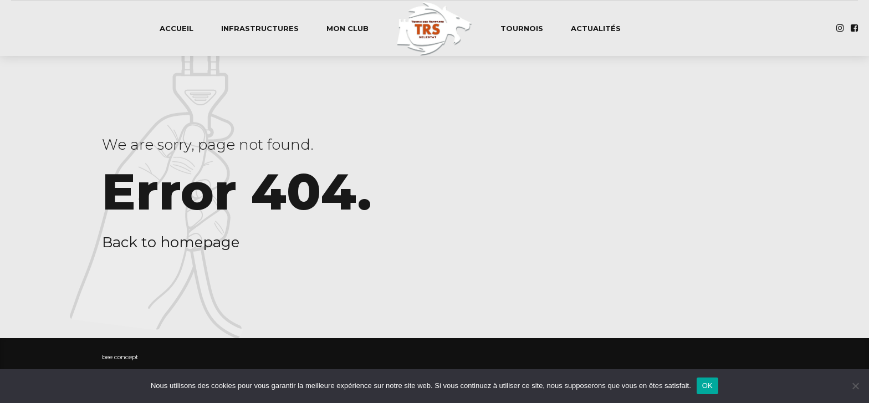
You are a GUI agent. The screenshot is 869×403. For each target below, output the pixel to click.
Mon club (347, 28)
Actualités (596, 28)
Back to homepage (170, 242)
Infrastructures (260, 28)
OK (707, 385)
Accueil (176, 28)
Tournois (521, 28)
